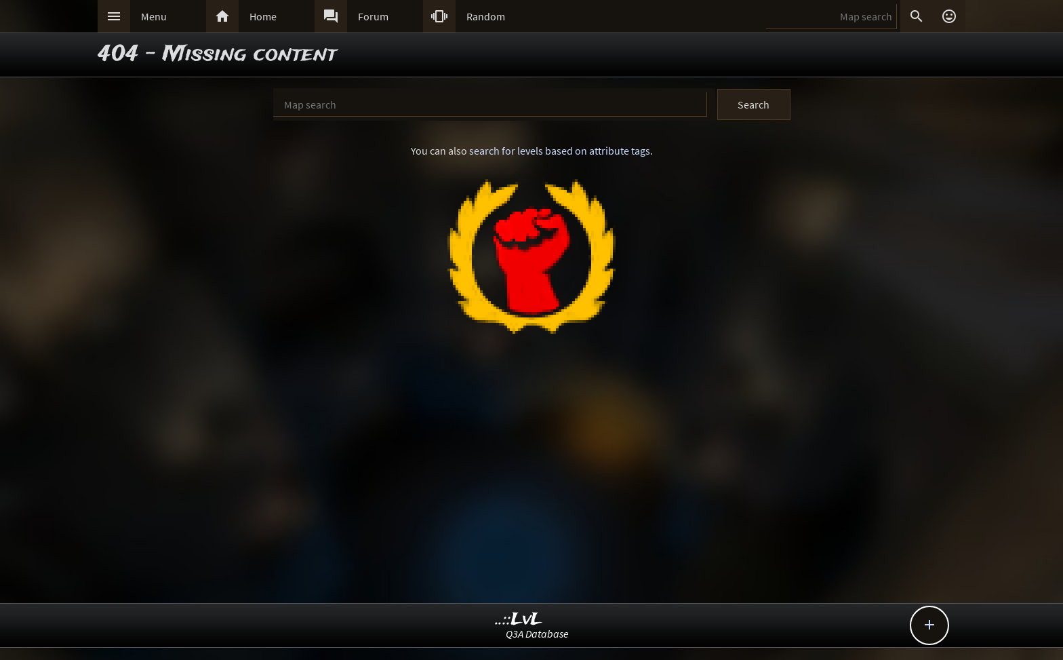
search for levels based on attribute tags (559, 150)
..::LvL (519, 620)
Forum (373, 16)
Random (485, 16)
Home (263, 16)
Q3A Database (537, 633)
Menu (154, 16)
